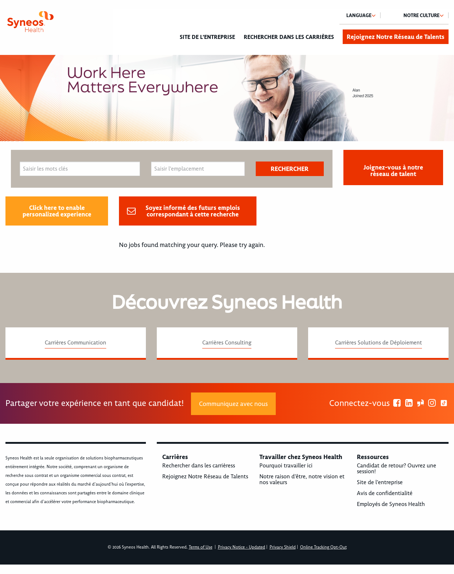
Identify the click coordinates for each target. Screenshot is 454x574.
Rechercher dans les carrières (289, 37)
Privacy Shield (283, 547)
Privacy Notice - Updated (241, 547)
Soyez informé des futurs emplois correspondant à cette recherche (193, 211)
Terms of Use (200, 547)
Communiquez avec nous (233, 404)
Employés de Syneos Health (391, 504)
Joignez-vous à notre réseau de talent (393, 170)
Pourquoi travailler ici (285, 466)
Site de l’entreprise (207, 37)
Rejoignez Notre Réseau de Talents (396, 37)
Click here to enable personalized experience (57, 211)
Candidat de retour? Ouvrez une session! (396, 468)
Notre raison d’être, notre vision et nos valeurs (302, 479)
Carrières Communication (75, 342)
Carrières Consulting (226, 342)
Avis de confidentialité (385, 493)
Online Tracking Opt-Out (323, 547)
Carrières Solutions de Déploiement (378, 342)
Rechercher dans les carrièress (198, 466)
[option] (227, 98)
